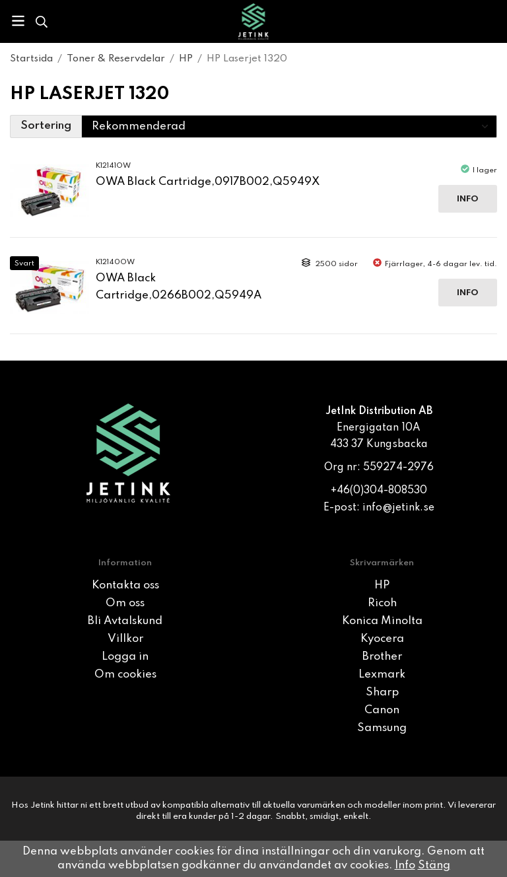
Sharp (382, 692)
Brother (382, 656)
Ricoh (382, 603)
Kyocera (382, 639)
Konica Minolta (382, 621)
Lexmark (381, 674)
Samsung (382, 728)
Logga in (125, 656)
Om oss (125, 603)
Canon (381, 710)
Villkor (125, 639)
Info (468, 199)
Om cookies (125, 674)
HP (381, 585)
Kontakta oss (125, 585)
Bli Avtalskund (125, 621)
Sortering (45, 125)
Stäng (434, 865)
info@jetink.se (398, 508)
